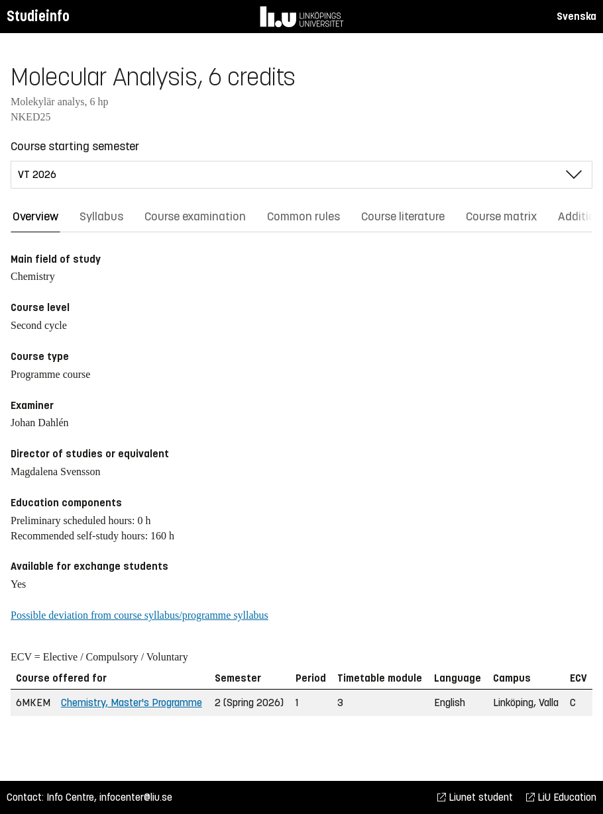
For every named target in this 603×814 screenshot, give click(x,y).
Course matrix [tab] (501, 216)
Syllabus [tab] (101, 216)
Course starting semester (75, 146)
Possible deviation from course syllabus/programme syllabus (139, 615)
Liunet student (475, 797)
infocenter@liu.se (135, 797)
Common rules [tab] (303, 216)
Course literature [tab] (403, 216)
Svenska (576, 16)
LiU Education (561, 797)
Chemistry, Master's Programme (131, 702)
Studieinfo (38, 16)
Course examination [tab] (195, 216)
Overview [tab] (35, 216)
